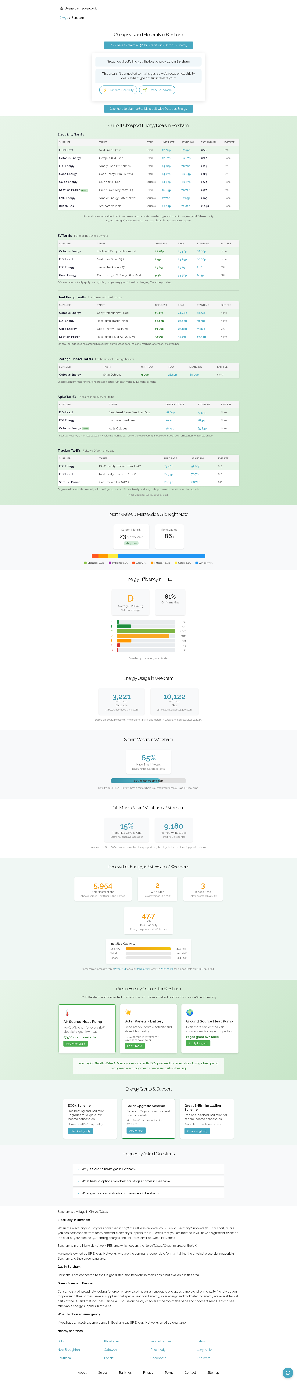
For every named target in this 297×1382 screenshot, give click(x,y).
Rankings (125, 1372)
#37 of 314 (120, 969)
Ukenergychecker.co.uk (78, 8)
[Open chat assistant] (288, 1373)
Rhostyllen (111, 1342)
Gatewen (110, 1350)
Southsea (64, 1358)
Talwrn (201, 1342)
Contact (190, 1372)
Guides (103, 1372)
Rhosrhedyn (158, 1350)
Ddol (61, 1342)
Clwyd (63, 18)
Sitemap (213, 1372)
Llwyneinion (205, 1350)
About (82, 1372)
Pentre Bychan (160, 1342)
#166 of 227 (143, 969)
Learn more (134, 1046)
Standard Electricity (119, 90)
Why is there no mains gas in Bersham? (109, 1169)
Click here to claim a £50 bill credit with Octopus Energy (148, 45)
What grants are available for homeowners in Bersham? (120, 1194)
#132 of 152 (167, 969)
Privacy (148, 1372)
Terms (169, 1372)
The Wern (203, 1358)
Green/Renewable (161, 90)
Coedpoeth (158, 1358)
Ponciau (109, 1358)
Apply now (136, 1131)
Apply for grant (75, 1044)
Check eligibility (80, 1131)
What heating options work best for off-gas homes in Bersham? (126, 1181)
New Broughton (69, 1350)
